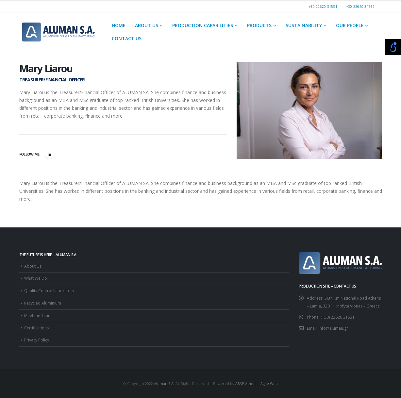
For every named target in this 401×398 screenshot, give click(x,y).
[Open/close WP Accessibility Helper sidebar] (393, 47)
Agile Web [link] (269, 383)
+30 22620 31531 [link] (323, 6)
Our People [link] (349, 25)
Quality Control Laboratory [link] (49, 290)
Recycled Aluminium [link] (42, 303)
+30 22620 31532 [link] (360, 6)
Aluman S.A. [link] (164, 383)
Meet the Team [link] (38, 315)
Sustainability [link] (304, 25)
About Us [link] (146, 25)
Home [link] (118, 25)
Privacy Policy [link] (36, 340)
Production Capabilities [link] (202, 25)
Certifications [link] (36, 328)
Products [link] (259, 25)
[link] (58, 32)
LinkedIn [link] (49, 154)
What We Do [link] (35, 278)
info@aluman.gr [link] (333, 328)
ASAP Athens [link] (246, 383)
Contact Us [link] (127, 38)
